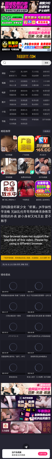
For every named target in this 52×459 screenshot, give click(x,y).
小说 (4, 111)
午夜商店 (24, 119)
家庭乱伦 (24, 110)
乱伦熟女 (35, 95)
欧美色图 (35, 100)
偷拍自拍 (24, 91)
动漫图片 (46, 100)
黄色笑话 (35, 114)
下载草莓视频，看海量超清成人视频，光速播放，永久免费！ (26, 257)
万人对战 (35, 71)
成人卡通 (35, 91)
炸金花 (24, 75)
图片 (4, 102)
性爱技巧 (46, 114)
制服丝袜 (13, 95)
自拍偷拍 (24, 81)
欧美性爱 (46, 91)
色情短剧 (24, 123)
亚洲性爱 (13, 91)
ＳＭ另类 (46, 85)
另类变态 (46, 95)
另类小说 (24, 114)
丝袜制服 (24, 85)
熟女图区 (35, 104)
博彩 (4, 73)
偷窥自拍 (13, 100)
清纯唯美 (24, 104)
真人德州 (24, 71)
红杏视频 (13, 123)
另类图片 (46, 104)
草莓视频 (35, 119)
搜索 (46, 63)
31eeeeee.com (25, 56)
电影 (4, 92)
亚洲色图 (24, 100)
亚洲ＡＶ (13, 81)
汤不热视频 (46, 119)
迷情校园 (13, 114)
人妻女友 (35, 110)
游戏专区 (46, 71)
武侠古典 (46, 110)
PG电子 (13, 71)
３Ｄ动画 (46, 81)
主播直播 (35, 85)
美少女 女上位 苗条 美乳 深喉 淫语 (15, 264)
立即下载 (42, 454)
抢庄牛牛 (46, 75)
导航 (4, 121)
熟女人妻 (13, 85)
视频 (4, 83)
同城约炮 (13, 119)
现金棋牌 (35, 75)
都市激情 (13, 110)
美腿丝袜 (13, 104)
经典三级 (24, 95)
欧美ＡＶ (35, 81)
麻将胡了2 (13, 75)
